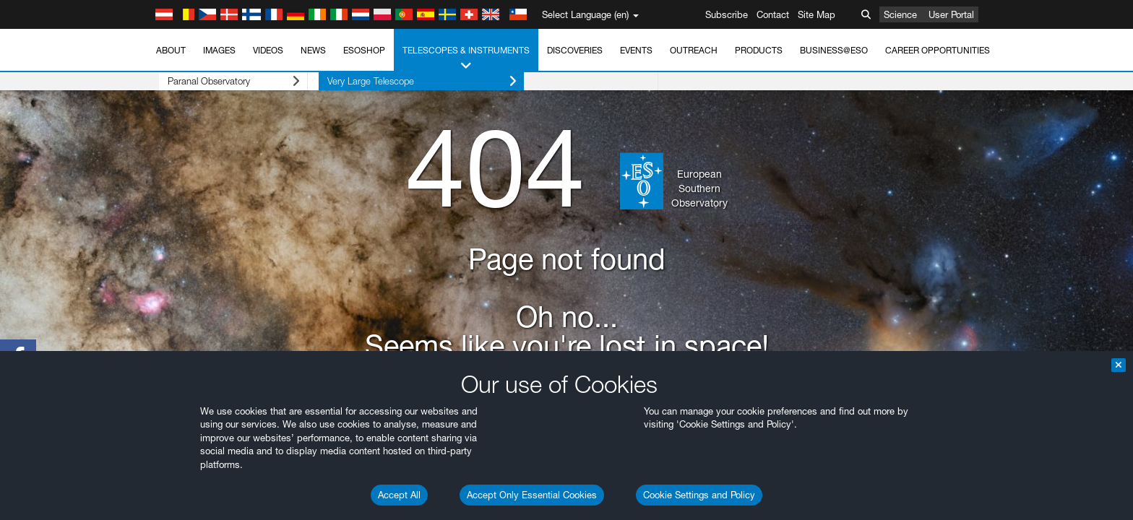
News (313, 50)
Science (900, 14)
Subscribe (726, 14)
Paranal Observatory (222, 81)
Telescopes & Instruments (466, 58)
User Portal (951, 14)
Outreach (694, 50)
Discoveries (575, 50)
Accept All (399, 494)
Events (636, 50)
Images (219, 50)
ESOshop (364, 50)
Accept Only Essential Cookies (532, 494)
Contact (773, 14)
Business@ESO (834, 50)
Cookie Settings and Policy (699, 494)
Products (759, 50)
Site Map (816, 14)
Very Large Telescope (399, 81)
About (171, 50)
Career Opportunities (937, 50)
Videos (268, 50)
